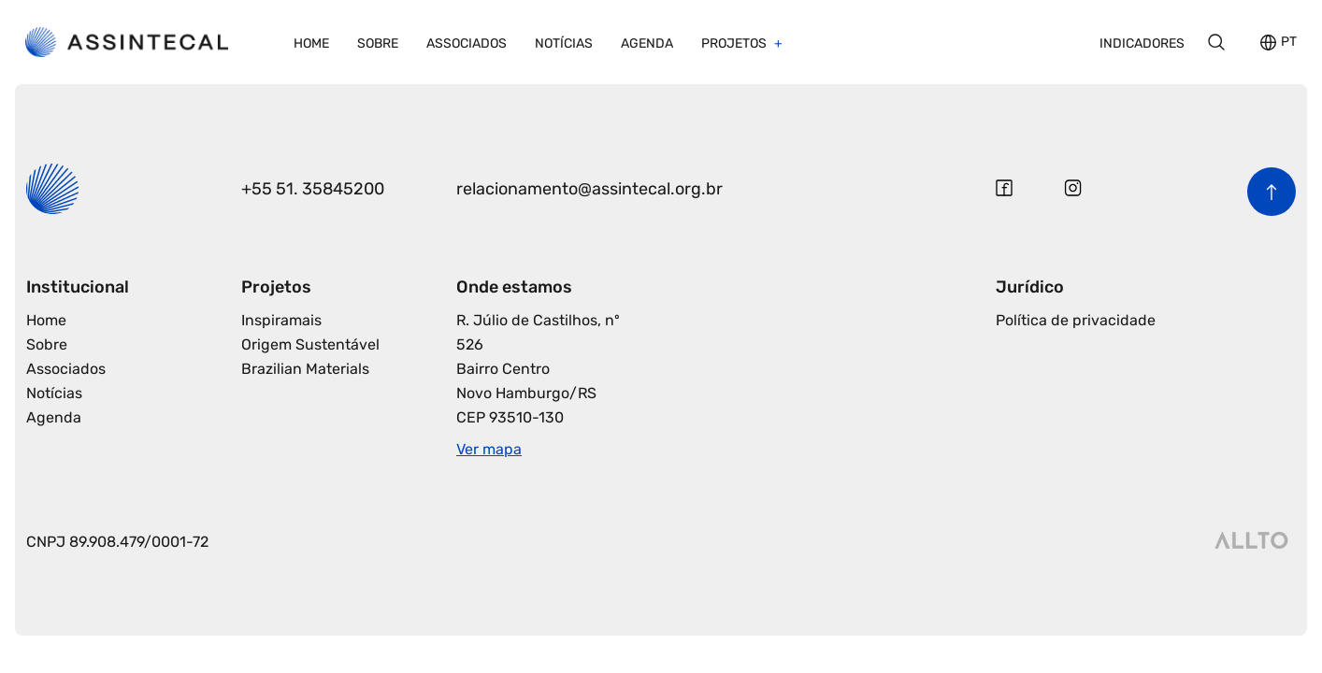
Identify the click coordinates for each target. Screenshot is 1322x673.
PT (1289, 42)
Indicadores (1142, 43)
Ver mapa (489, 449)
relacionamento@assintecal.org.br (589, 189)
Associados (466, 43)
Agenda (647, 43)
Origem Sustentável (310, 344)
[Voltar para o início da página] (1271, 191)
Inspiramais (281, 320)
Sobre (377, 43)
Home (311, 43)
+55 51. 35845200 (312, 189)
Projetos (735, 43)
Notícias (564, 43)
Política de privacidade (1076, 320)
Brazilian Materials (305, 369)
